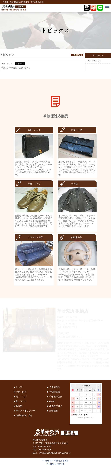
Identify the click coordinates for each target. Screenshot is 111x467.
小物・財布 (21, 391)
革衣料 (19, 406)
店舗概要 (53, 410)
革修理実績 (54, 391)
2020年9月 (92, 60)
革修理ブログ (55, 406)
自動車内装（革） (24, 415)
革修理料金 (54, 387)
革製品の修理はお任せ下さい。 (16, 67)
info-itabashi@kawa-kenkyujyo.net (54, 453)
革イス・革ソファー (25, 410)
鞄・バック (21, 396)
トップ (19, 387)
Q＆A (51, 401)
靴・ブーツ (21, 401)
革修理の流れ (55, 396)
